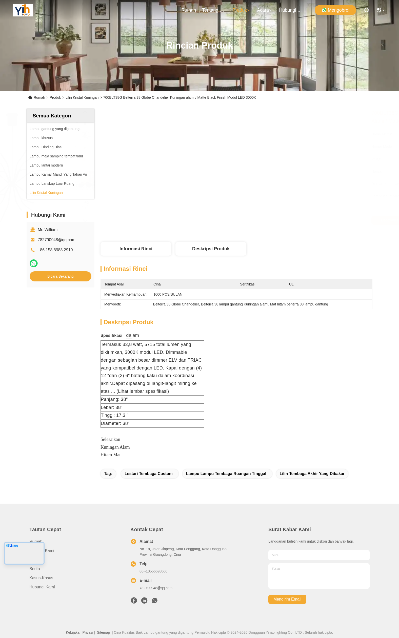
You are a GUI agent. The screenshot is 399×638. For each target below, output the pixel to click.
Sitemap (103, 632)
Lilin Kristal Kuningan (82, 97)
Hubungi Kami (291, 10)
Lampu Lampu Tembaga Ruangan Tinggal (226, 473)
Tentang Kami (214, 10)
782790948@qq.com (56, 240)
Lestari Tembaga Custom (149, 473)
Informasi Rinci (135, 248)
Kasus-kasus (41, 578)
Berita (34, 569)
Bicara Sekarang (60, 276)
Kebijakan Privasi (79, 632)
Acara (265, 10)
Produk (241, 10)
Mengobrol (335, 10)
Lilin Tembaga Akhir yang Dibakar (312, 473)
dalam (129, 335)
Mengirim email (287, 599)
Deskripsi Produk (211, 248)
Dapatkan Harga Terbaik (283, 220)
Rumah (188, 10)
